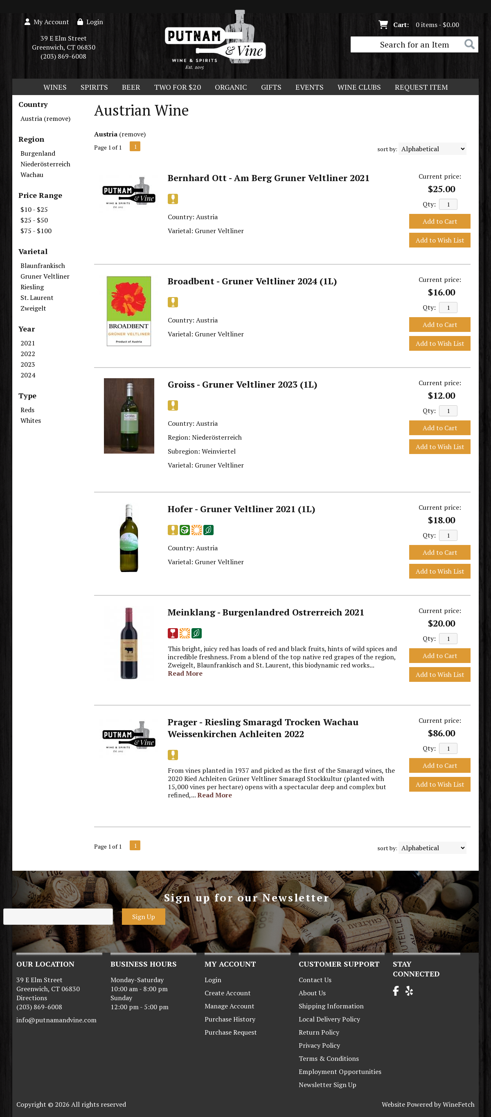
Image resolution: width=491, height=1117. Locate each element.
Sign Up (143, 916)
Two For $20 (175, 87)
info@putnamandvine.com (56, 1019)
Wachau (31, 174)
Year (26, 329)
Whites (30, 420)
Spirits (92, 87)
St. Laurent (37, 297)
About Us (312, 992)
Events (309, 87)
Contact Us (315, 979)
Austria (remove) (45, 118)
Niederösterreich (45, 163)
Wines (52, 87)
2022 (27, 353)
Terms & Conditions (329, 1058)
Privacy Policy (319, 1045)
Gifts (268, 87)
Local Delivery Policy (329, 1019)
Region (31, 139)
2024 (27, 374)
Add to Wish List (440, 240)
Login (90, 21)
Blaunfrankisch (42, 265)
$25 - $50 (34, 220)
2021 (27, 342)
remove (133, 133)
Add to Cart (440, 221)
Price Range (40, 195)
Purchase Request (231, 1032)
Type (27, 395)
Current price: (440, 176)
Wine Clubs (357, 87)
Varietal (32, 251)
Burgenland (37, 153)
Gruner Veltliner (45, 276)
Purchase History (230, 1019)
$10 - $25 (34, 209)
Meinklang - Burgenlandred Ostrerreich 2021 (266, 612)
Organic (228, 87)
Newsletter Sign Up (327, 1084)
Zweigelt (33, 308)
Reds (27, 409)
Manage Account (230, 1005)
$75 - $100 (36, 230)
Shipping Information (331, 1005)
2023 (27, 364)
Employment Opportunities (340, 1071)
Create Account (228, 992)
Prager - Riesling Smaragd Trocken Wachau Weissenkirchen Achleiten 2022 (263, 728)
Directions (31, 997)
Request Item (421, 87)
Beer (128, 87)
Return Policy (319, 1032)
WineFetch (459, 1104)
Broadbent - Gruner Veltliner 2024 (252, 281)
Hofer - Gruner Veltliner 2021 (241, 509)
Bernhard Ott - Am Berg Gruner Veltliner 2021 (268, 178)
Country (33, 104)
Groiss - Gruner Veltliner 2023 (243, 384)
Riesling (32, 286)
